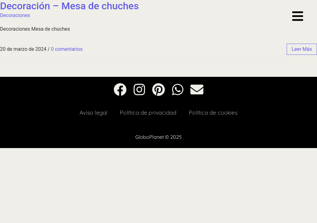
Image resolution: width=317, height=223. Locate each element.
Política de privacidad (148, 112)
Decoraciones (15, 15)
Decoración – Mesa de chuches (69, 6)
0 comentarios (66, 49)
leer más (302, 49)
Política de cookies (213, 112)
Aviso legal (93, 112)
